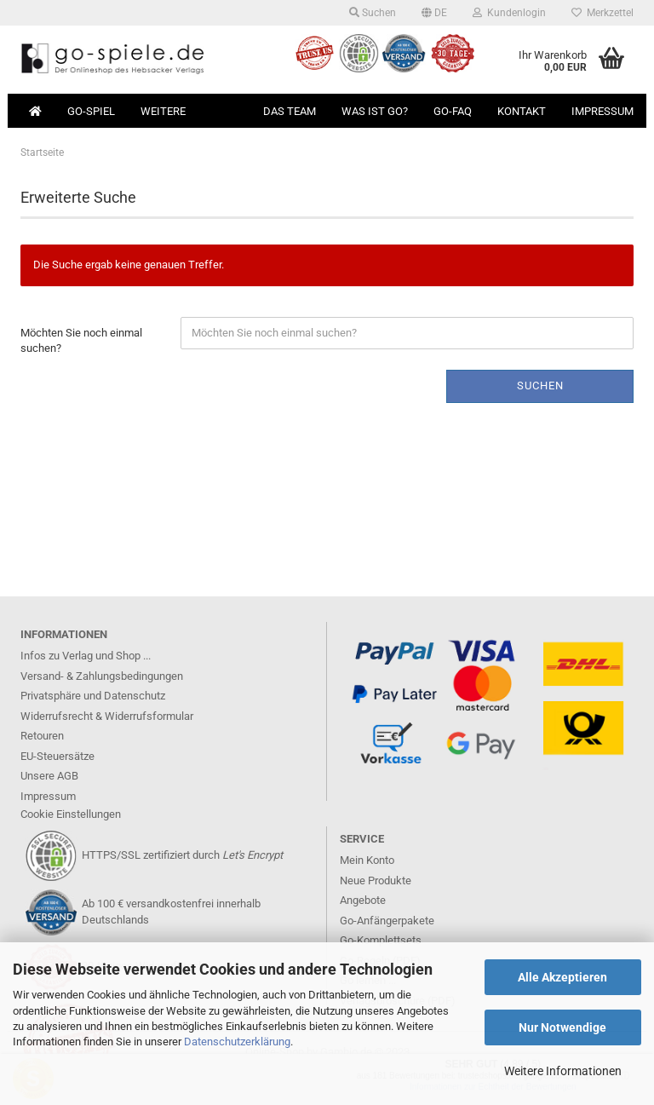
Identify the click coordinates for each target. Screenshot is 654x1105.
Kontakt (521, 111)
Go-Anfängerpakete (387, 920)
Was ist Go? (374, 111)
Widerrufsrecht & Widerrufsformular (106, 716)
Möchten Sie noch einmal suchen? (81, 340)
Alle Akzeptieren (562, 977)
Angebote (363, 900)
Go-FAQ (452, 111)
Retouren (42, 735)
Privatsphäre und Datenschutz (92, 695)
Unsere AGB (49, 775)
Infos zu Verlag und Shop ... (85, 655)
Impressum (602, 111)
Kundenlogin (509, 13)
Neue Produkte (375, 880)
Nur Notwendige (562, 1027)
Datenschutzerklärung (237, 1041)
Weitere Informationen (563, 1071)
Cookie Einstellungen (70, 814)
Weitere (163, 111)
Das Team (289, 111)
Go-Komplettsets (381, 940)
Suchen (372, 13)
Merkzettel (602, 13)
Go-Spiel (91, 111)
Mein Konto (367, 860)
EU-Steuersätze (57, 756)
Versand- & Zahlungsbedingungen (101, 676)
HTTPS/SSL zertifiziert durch (182, 855)
